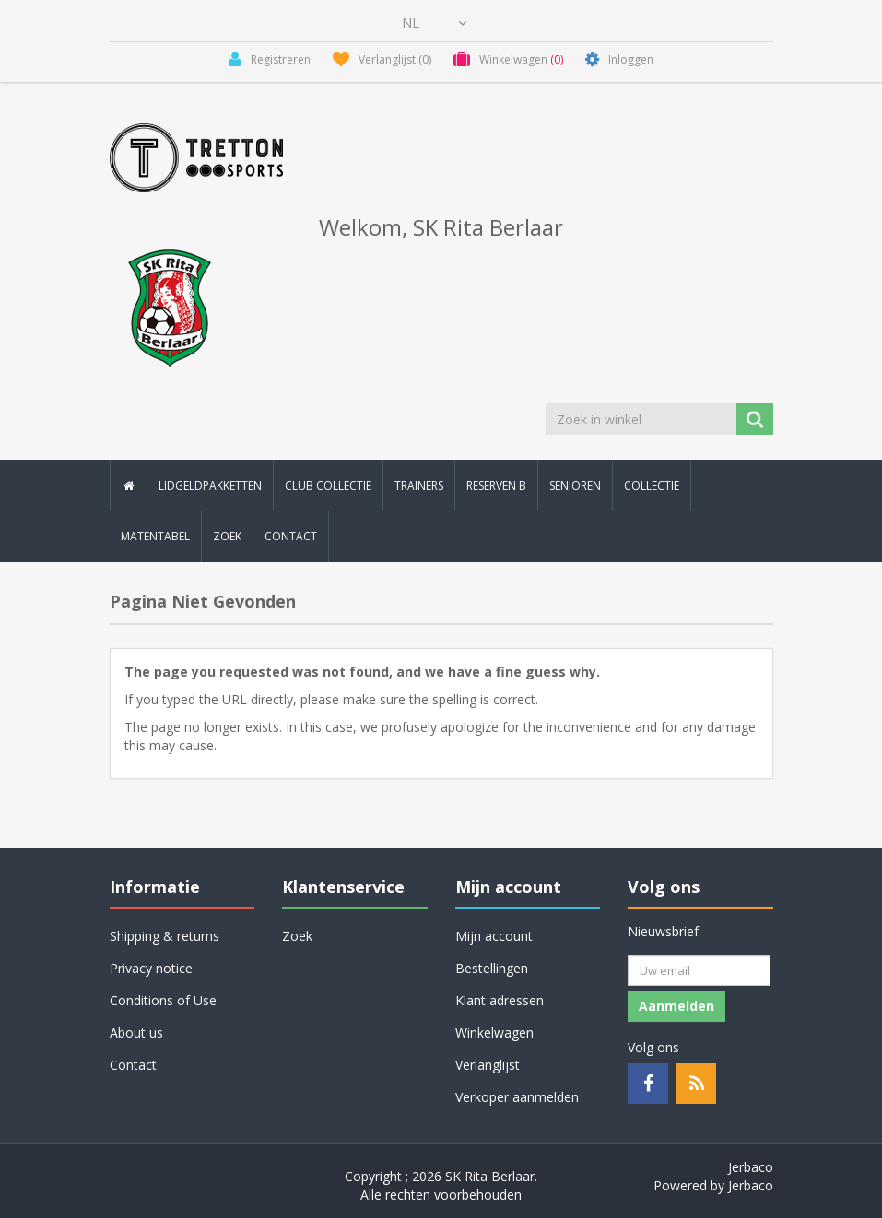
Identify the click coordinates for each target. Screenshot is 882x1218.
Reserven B (496, 485)
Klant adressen (499, 1000)
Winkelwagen (494, 1032)
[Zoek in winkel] (642, 419)
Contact (291, 536)
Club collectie (328, 485)
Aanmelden (676, 1006)
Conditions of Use (163, 1000)
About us (136, 1032)
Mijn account (494, 936)
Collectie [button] (651, 485)
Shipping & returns (164, 936)
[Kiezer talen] (434, 23)
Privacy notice (151, 968)
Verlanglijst (487, 1064)
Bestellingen (491, 968)
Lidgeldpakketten (210, 485)
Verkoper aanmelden (517, 1097)
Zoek (227, 536)
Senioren (575, 485)
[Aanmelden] (699, 970)
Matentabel (155, 536)
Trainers (418, 485)
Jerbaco (750, 1167)
